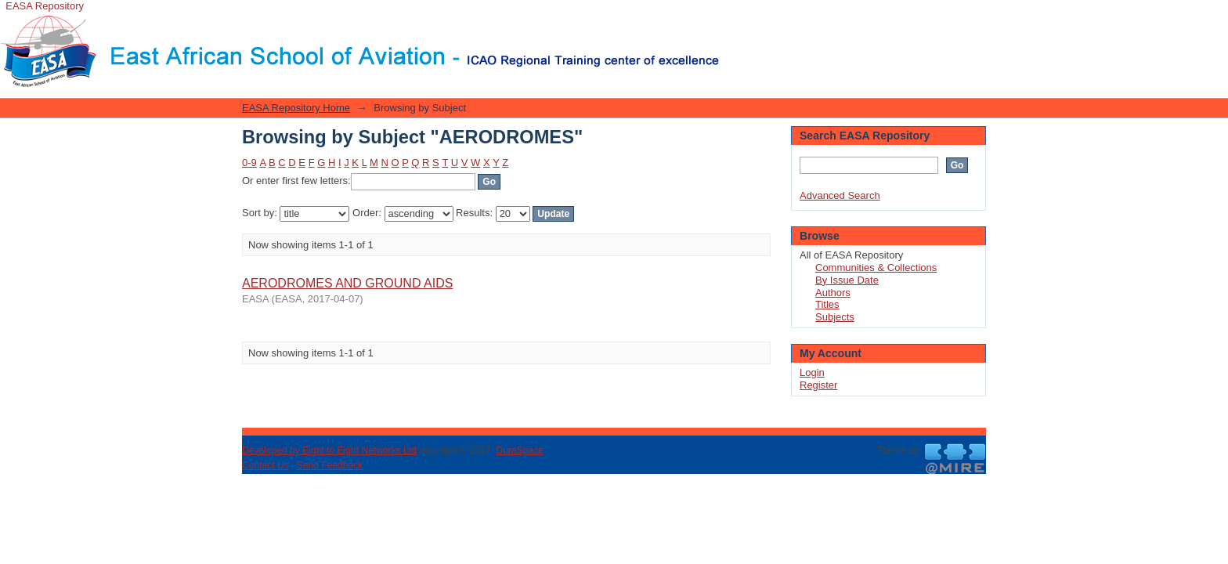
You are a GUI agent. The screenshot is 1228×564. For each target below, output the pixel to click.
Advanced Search (840, 195)
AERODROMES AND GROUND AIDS (347, 283)
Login (731, 19)
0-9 (249, 162)
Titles (827, 304)
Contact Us (265, 465)
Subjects (834, 317)
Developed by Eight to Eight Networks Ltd (329, 450)
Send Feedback (330, 465)
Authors (833, 292)
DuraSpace (519, 450)
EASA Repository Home (296, 108)
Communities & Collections (876, 267)
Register (818, 385)
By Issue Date (847, 280)
